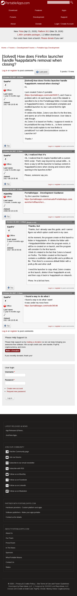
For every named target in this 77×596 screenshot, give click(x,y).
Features (38, 10)
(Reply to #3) (31, 222)
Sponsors (9, 553)
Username (10, 372)
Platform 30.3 (43, 31)
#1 (73, 77)
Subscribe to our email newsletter (20, 463)
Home (3, 48)
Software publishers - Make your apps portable (23, 512)
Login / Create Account (64, 24)
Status (8, 567)
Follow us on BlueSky (16, 474)
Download (13, 10)
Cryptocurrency (63, 589)
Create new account (15, 388)
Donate (38, 24)
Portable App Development (48, 48)
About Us (9, 533)
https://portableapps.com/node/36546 (41, 306)
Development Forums (26, 48)
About (13, 24)
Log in (4, 70)
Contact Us (10, 562)
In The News (10, 548)
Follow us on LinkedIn (16, 485)
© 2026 (11, 584)
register (13, 70)
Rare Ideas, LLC (25, 586)
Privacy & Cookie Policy (25, 584)
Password (9, 380)
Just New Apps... (12, 435)
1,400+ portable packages (28, 35)
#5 (73, 293)
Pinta (21, 31)
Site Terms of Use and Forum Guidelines (53, 584)
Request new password (16, 391)
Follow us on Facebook (16, 480)
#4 (73, 222)
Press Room (10, 543)
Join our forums (13, 457)
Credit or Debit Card (25, 589)
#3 (73, 189)
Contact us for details (14, 517)
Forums (13, 17)
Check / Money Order (48, 589)
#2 (73, 151)
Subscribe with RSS (15, 468)
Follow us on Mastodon (16, 491)
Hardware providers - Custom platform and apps (24, 507)
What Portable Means (14, 557)
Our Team (9, 538)
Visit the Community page (17, 451)
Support (64, 17)
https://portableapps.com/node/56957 (41, 95)
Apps (64, 10)
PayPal (36, 589)
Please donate (47, 38)
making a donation (34, 342)
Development (38, 17)
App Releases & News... (15, 431)
